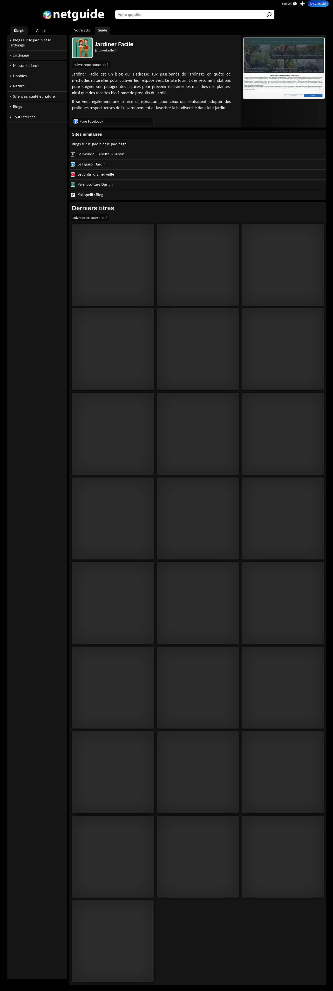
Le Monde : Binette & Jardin (97, 154)
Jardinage (21, 55)
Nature (19, 86)
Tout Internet (24, 117)
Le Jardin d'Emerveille (92, 174)
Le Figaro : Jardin (88, 164)
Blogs (17, 106)
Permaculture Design (92, 184)
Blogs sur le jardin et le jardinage (30, 43)
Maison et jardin (27, 65)
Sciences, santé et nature (34, 96)
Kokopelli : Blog (87, 194)
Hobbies (20, 75)
